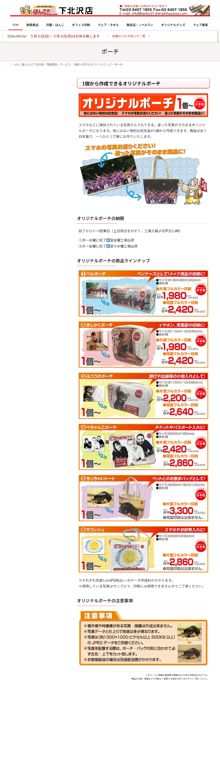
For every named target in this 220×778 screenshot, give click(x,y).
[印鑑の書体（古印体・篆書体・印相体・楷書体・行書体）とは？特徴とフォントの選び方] (18, 407)
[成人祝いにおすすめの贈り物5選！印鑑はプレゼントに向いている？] (18, 440)
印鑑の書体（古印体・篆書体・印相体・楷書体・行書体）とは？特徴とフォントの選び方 (37, 167)
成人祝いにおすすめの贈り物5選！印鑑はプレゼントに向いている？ (47, 442)
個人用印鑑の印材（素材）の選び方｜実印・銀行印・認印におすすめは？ (37, 118)
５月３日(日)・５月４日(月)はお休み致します (65, 36)
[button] (128, 36)
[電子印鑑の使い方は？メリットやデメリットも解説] (18, 379)
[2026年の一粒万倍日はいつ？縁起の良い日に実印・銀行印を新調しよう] (18, 473)
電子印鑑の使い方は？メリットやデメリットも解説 (47, 379)
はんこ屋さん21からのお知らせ (44, 108)
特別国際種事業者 (38, 312)
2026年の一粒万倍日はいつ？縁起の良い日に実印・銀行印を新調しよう (47, 476)
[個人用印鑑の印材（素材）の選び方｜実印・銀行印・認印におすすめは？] (18, 346)
